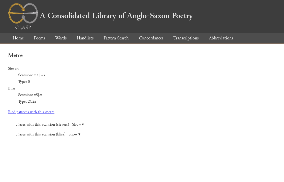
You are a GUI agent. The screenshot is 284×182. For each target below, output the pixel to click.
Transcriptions (186, 38)
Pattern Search (116, 38)
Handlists (85, 38)
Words (61, 38)
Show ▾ (78, 124)
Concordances (151, 38)
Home (18, 38)
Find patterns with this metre (31, 112)
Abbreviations (221, 38)
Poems (39, 38)
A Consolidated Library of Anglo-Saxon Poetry (100, 15)
